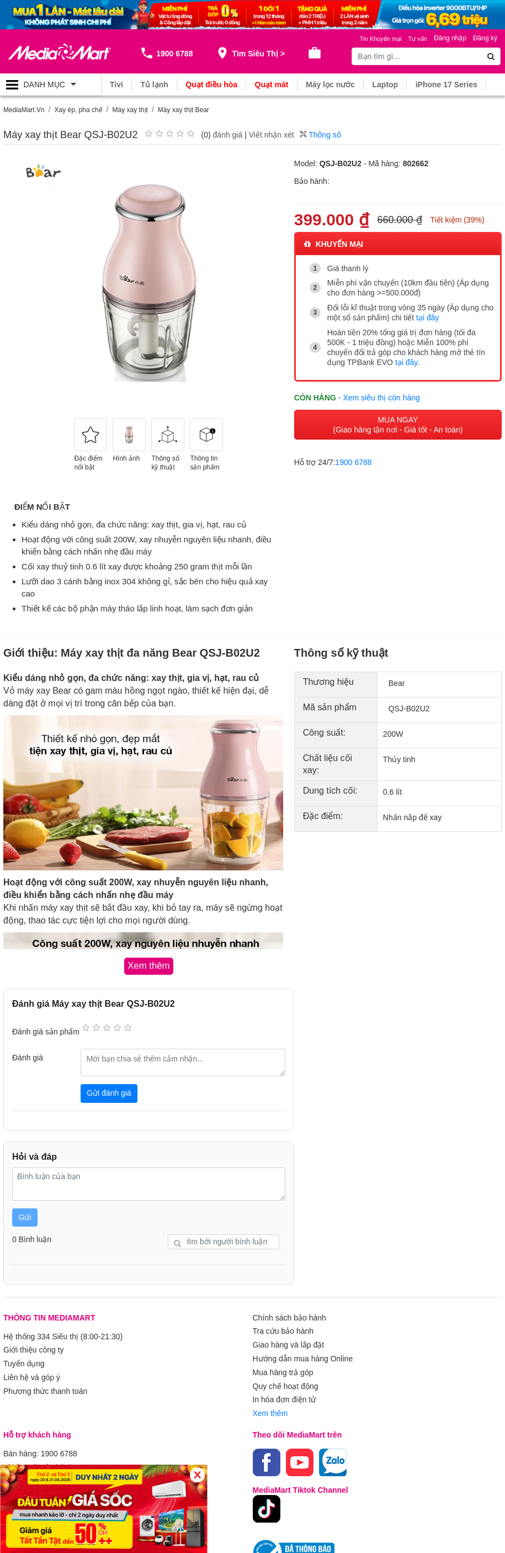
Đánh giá (27, 1057)
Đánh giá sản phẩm (45, 1031)
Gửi (25, 1216)
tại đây (427, 317)
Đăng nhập (450, 38)
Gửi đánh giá (109, 1093)
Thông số (320, 134)
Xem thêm (270, 1410)
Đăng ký (485, 38)
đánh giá (228, 134)
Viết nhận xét (271, 134)
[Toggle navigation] (50, 84)
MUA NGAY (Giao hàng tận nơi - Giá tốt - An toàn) (398, 423)
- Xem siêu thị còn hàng (379, 396)
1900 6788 (353, 461)
